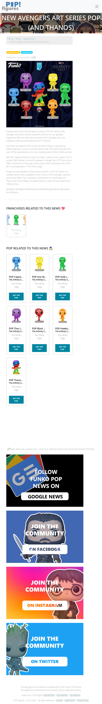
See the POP (16, 296)
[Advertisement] (51, 428)
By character (62, 695)
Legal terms (69, 700)
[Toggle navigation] (96, 6)
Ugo (34, 57)
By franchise (49, 695)
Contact (59, 700)
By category (75, 695)
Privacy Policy (83, 700)
